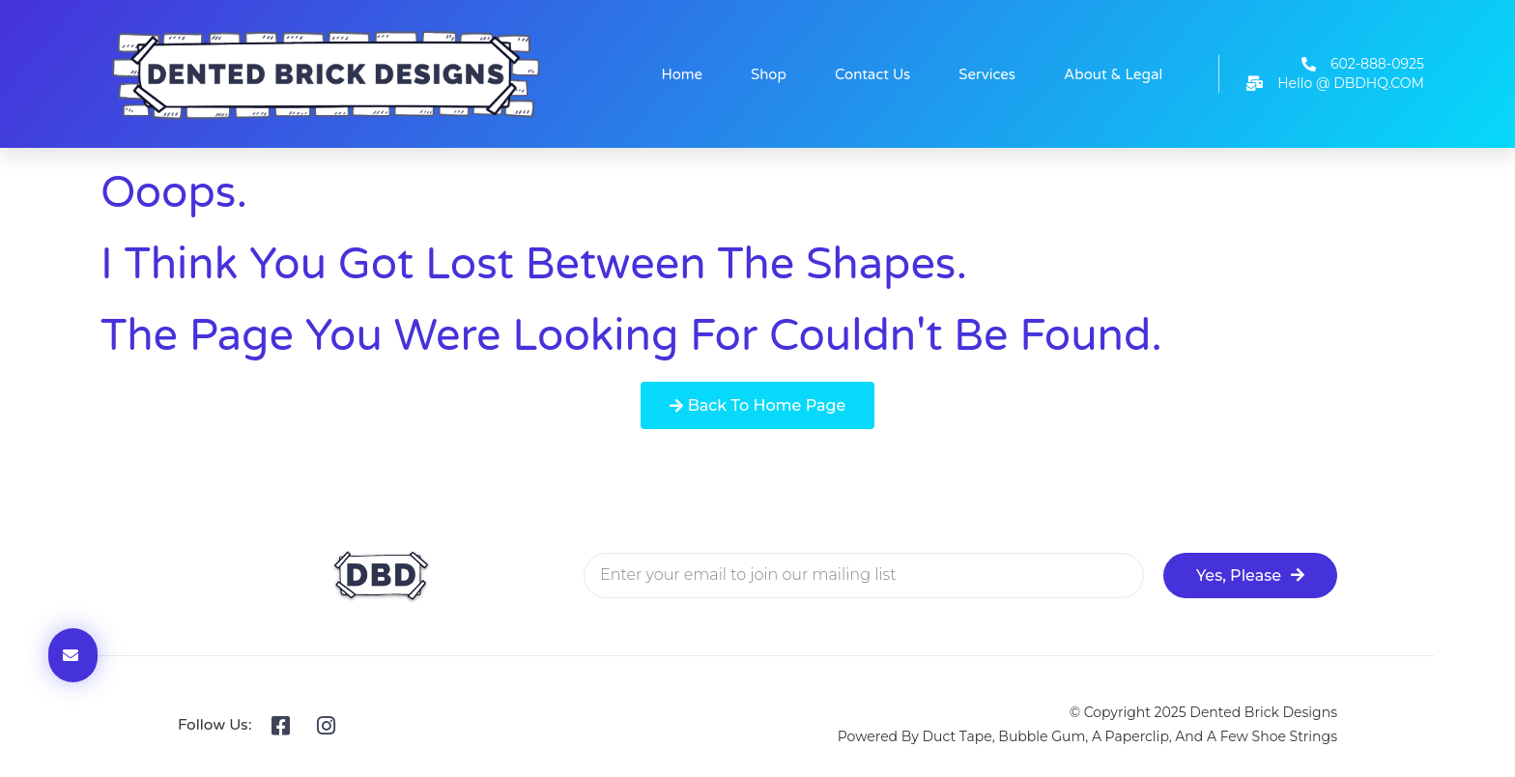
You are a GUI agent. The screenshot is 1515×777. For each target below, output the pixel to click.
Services (986, 74)
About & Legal (1113, 74)
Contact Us (872, 74)
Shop (768, 74)
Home (682, 74)
